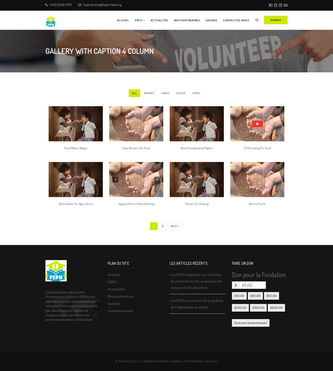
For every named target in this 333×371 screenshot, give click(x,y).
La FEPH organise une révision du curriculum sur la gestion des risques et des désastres (196, 281)
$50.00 (271, 296)
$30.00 (255, 296)
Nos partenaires (187, 20)
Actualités (159, 20)
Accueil (123, 20)
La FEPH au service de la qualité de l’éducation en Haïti (197, 304)
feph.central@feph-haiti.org (100, 5)
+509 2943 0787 (58, 5)
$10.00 (239, 296)
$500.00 (276, 308)
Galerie (211, 20)
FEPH (138, 20)
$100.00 (240, 308)
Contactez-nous (236, 20)
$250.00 (258, 308)
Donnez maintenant (250, 323)
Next (175, 226)
